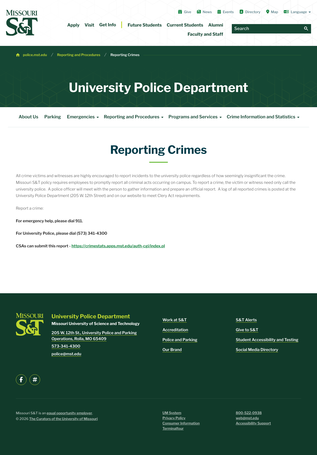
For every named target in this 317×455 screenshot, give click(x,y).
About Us (28, 117)
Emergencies (84, 117)
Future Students (145, 25)
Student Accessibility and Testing (267, 339)
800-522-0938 (249, 413)
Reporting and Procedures (79, 55)
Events (225, 12)
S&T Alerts (246, 320)
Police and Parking (179, 339)
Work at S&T (174, 320)
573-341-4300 (66, 346)
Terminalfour (173, 428)
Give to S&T (247, 329)
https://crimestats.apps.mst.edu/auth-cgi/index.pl (118, 246)
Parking (52, 117)
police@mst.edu (66, 354)
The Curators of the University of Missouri (63, 419)
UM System (171, 413)
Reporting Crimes (124, 55)
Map (272, 12)
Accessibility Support (253, 423)
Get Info (107, 25)
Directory (250, 12)
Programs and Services (195, 117)
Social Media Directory (257, 349)
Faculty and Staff (205, 34)
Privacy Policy (173, 418)
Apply (73, 25)
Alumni (215, 25)
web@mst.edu (247, 418)
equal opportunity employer (69, 413)
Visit (89, 25)
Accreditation (175, 329)
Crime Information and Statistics (264, 117)
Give (184, 12)
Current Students (185, 25)
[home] (22, 23)
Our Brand (172, 349)
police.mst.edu (35, 55)
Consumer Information (181, 423)
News (204, 12)
